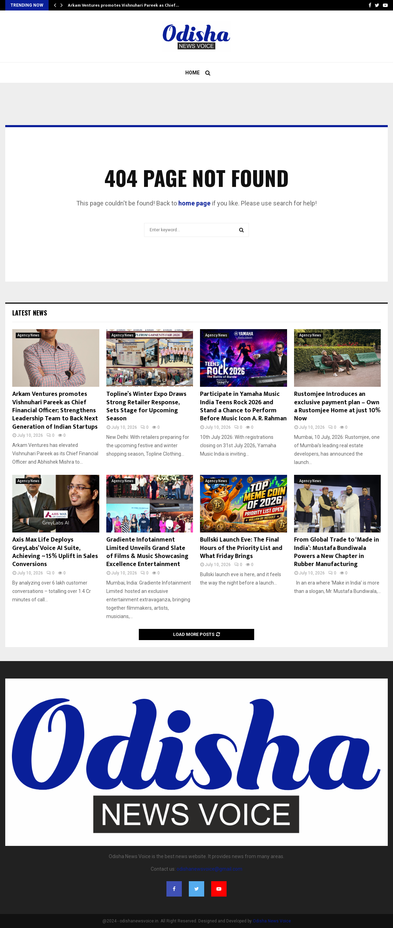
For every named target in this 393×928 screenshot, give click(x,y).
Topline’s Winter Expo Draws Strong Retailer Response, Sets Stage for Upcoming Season (146, 406)
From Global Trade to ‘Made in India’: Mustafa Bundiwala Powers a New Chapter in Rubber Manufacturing (336, 552)
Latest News (29, 312)
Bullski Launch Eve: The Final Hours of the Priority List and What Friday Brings (241, 548)
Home (192, 72)
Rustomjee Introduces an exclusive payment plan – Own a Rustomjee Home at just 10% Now (337, 406)
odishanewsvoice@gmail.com (209, 869)
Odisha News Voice (272, 921)
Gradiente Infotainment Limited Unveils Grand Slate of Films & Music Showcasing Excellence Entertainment (147, 552)
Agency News (28, 335)
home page (194, 203)
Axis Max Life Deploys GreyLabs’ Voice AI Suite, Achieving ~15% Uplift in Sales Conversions (55, 552)
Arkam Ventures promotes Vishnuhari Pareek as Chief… (123, 5)
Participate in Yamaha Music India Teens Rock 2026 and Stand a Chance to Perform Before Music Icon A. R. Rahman (243, 406)
